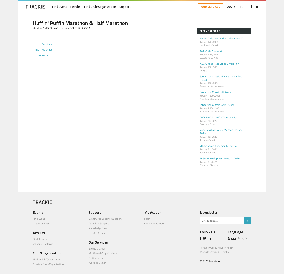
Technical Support (99, 223)
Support (125, 7)
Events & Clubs (97, 248)
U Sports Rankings (43, 243)
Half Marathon (44, 50)
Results (75, 7)
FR (241, 7)
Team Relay (42, 56)
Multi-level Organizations (103, 253)
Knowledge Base (98, 228)
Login (147, 218)
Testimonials (96, 258)
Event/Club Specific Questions (105, 218)
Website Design (97, 262)
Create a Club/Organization (48, 264)
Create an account (154, 223)
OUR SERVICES (210, 7)
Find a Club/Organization (47, 259)
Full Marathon (44, 44)
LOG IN (231, 7)
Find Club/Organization (100, 7)
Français (242, 238)
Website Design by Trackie (214, 251)
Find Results (40, 238)
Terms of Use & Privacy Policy (216, 247)
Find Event (59, 7)
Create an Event (42, 223)
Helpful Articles (97, 233)
